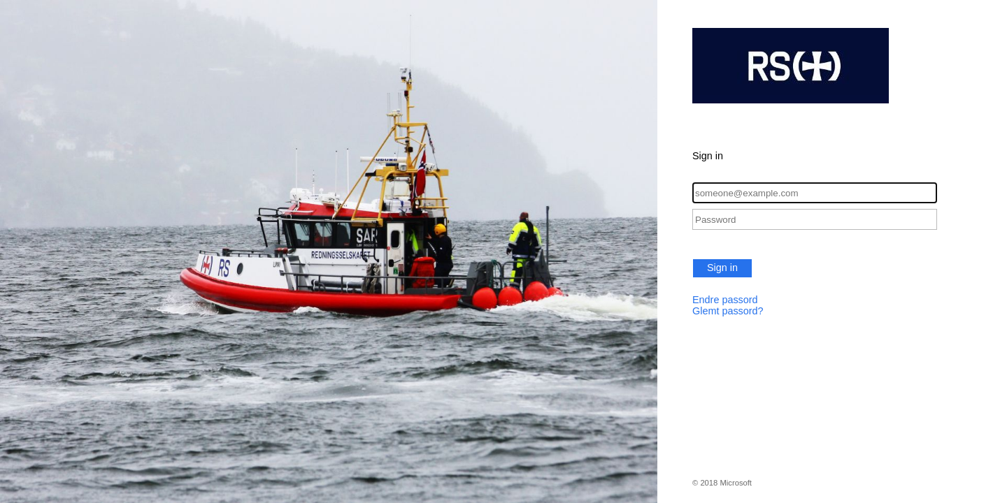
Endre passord (725, 299)
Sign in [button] (722, 267)
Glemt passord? (728, 310)
